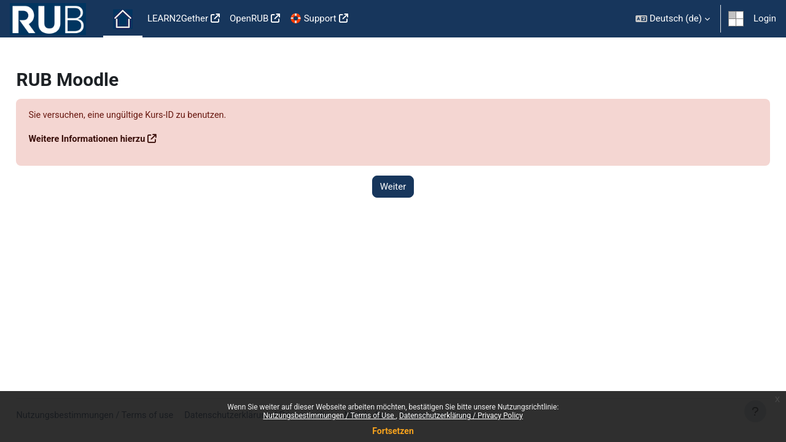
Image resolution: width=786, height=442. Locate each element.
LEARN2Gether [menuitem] (177, 18)
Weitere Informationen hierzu (116, 139)
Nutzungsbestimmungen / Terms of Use (329, 415)
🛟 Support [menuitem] (313, 18)
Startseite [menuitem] (122, 19)
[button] (673, 18)
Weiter (393, 186)
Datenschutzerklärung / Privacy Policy (461, 415)
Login (764, 18)
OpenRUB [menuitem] (249, 18)
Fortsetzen (393, 431)
